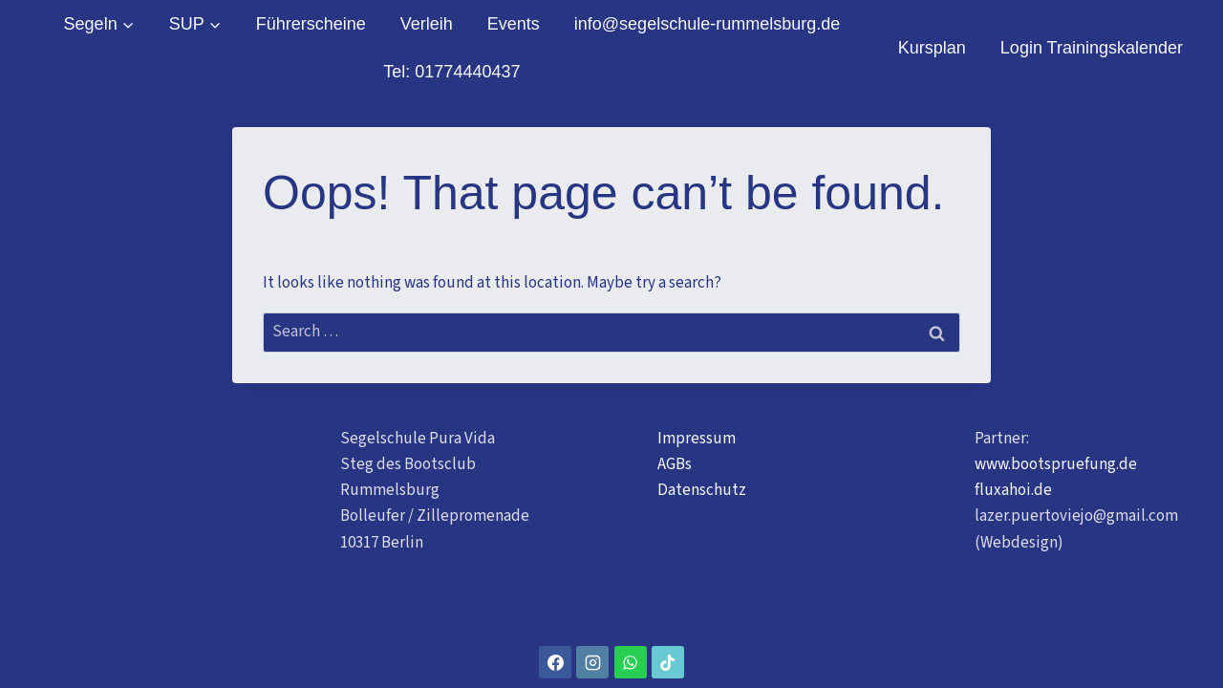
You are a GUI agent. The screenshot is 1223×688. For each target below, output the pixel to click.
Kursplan (932, 47)
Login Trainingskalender (1091, 47)
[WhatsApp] (630, 662)
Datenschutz (701, 490)
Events (513, 23)
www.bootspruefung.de (1056, 464)
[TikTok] (668, 662)
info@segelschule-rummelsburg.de (707, 23)
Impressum (696, 438)
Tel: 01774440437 (451, 71)
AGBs (674, 464)
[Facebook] (555, 662)
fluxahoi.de (1013, 490)
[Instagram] (592, 662)
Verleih (426, 23)
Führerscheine (311, 23)
